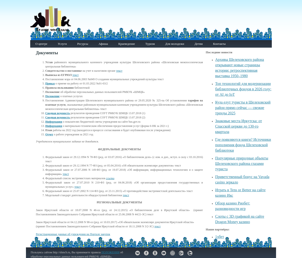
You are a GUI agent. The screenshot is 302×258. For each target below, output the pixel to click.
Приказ (50, 83)
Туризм (150, 44)
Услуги (62, 44)
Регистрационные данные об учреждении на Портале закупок (73, 234)
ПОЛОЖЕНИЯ (110, 252)
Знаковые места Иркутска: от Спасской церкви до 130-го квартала (238, 126)
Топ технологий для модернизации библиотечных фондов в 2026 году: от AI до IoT (243, 89)
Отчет (49, 134)
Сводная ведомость (57, 113)
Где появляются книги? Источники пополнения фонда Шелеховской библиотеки (243, 144)
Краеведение (126, 44)
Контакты (219, 44)
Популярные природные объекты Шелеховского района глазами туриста (241, 163)
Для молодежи (174, 44)
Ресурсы (82, 44)
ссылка (110, 178)
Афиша (103, 44)
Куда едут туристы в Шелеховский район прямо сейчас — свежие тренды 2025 (242, 107)
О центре (41, 44)
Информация (53, 121)
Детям (198, 44)
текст (119, 70)
